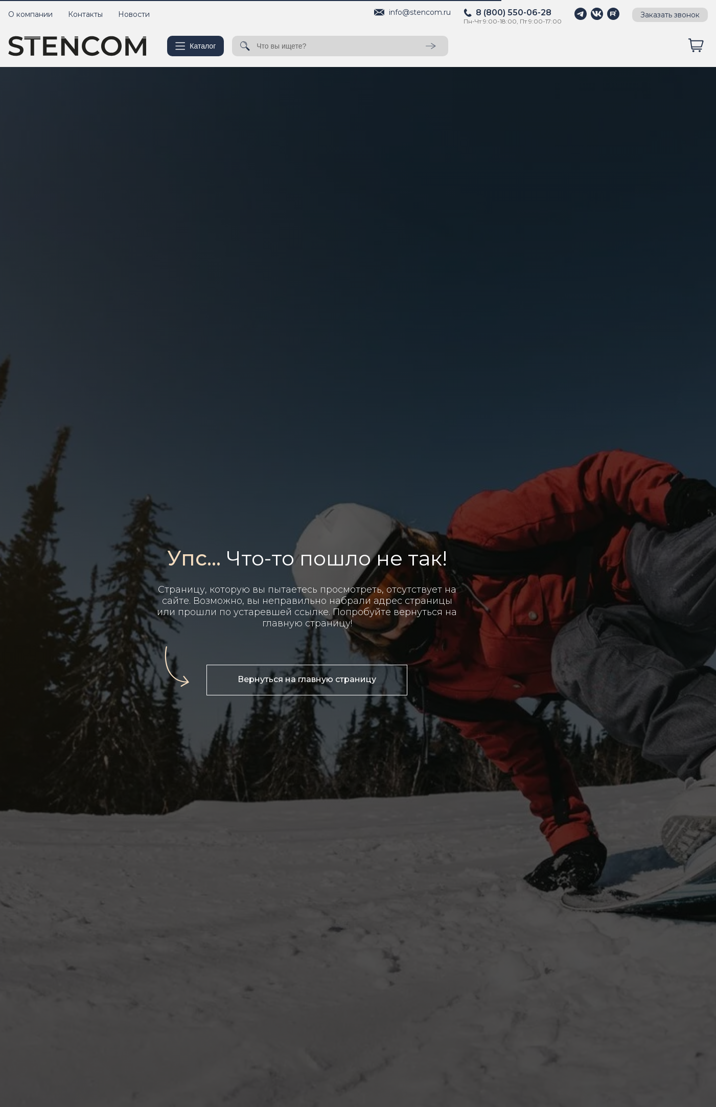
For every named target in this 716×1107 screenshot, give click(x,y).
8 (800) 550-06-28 (513, 12)
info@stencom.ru (420, 12)
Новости (134, 14)
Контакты (85, 14)
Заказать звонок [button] (670, 14)
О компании (30, 14)
